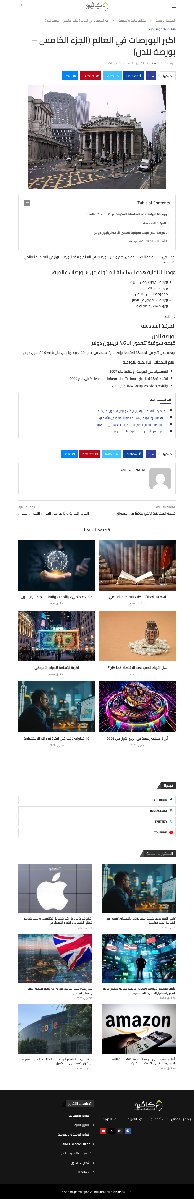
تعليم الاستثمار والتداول (76, 1153)
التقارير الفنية (82, 1125)
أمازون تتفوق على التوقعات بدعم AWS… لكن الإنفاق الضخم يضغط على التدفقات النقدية (142, 1061)
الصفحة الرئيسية (166, 21)
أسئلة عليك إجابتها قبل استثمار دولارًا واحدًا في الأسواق (133, 418)
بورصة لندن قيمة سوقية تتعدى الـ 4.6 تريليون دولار (129, 232)
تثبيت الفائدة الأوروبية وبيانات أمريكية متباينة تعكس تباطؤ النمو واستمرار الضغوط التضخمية (139, 991)
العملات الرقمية (81, 1172)
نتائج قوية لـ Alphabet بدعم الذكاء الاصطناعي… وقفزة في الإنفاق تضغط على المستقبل (55, 1061)
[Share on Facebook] (133, 75)
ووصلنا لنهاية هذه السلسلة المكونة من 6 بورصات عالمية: (126, 214)
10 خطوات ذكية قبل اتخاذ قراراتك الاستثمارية (56, 738)
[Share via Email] (70, 75)
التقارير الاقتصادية (79, 1116)
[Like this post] (149, 75)
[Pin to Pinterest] (90, 75)
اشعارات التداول (81, 1163)
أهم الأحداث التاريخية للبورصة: (147, 241)
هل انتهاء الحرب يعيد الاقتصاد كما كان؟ (137, 667)
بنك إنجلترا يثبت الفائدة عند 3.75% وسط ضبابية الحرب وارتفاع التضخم (59, 991)
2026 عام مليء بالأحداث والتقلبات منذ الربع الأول (56, 596)
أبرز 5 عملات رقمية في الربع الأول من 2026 (137, 738)
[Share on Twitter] (112, 75)
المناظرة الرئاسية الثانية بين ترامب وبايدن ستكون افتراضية (132, 411)
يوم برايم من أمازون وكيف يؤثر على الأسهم (140, 431)
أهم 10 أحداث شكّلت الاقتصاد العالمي (137, 596)
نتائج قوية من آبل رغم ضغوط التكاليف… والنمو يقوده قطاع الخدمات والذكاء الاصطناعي (58, 920)
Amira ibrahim (161, 63)
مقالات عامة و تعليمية (132, 21)
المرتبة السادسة (154, 223)
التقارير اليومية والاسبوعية (74, 1134)
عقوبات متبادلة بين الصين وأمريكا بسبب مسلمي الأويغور (132, 424)
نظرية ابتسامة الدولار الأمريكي (56, 667)
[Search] (20, 6)
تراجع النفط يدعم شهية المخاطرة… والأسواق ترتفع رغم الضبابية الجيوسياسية (141, 920)
